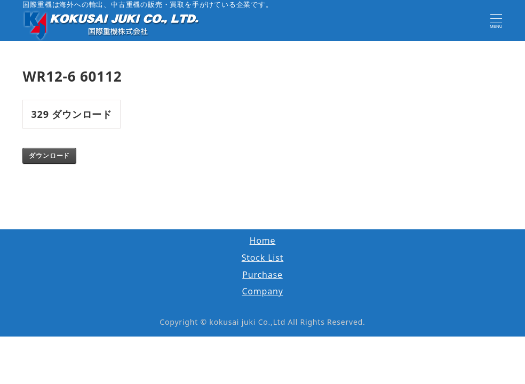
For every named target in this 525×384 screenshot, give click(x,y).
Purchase (262, 275)
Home (263, 240)
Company (262, 291)
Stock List (263, 257)
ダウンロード (49, 155)
